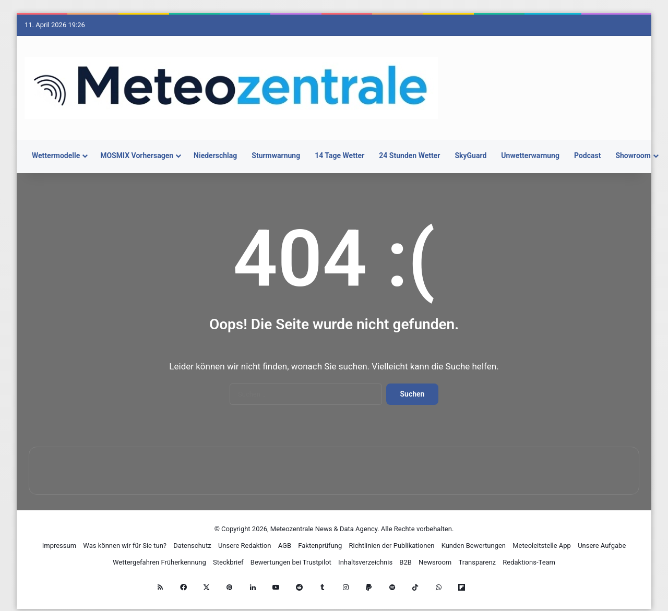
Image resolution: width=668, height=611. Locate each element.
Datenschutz (192, 545)
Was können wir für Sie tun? (124, 545)
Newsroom (435, 562)
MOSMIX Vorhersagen (136, 155)
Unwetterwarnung (530, 155)
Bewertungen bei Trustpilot (290, 562)
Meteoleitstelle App (541, 545)
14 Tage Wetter (339, 155)
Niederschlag (215, 155)
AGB (284, 545)
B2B (405, 562)
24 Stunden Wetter (409, 155)
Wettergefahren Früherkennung (159, 562)
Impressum (59, 545)
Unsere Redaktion (244, 545)
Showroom (633, 155)
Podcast (587, 155)
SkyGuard (470, 155)
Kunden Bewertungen (474, 545)
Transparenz (477, 562)
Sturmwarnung (276, 155)
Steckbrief (228, 562)
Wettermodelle (56, 155)
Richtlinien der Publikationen (392, 545)
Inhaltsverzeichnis (365, 562)
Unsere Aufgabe (602, 545)
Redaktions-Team (529, 562)
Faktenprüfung (320, 545)
